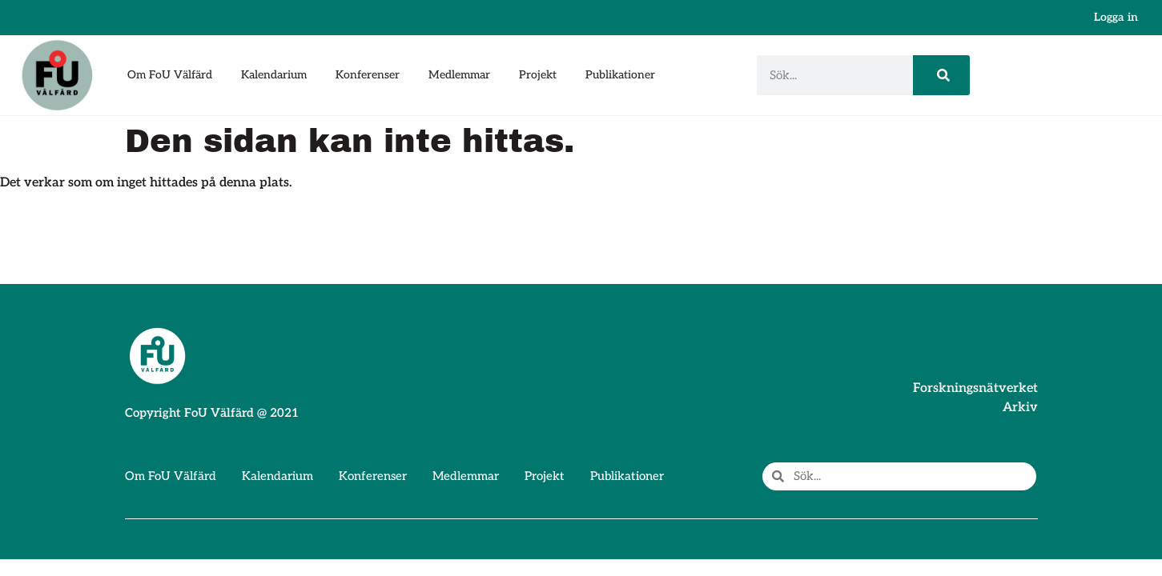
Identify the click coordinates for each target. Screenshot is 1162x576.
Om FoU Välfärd (169, 75)
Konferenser (368, 75)
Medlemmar (459, 75)
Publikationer (620, 75)
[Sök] (941, 75)
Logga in (1116, 17)
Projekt (538, 75)
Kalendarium (274, 75)
